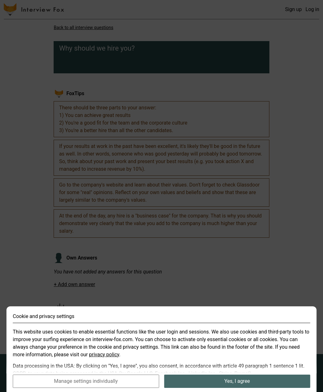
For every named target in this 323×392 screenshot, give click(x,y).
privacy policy (104, 364)
